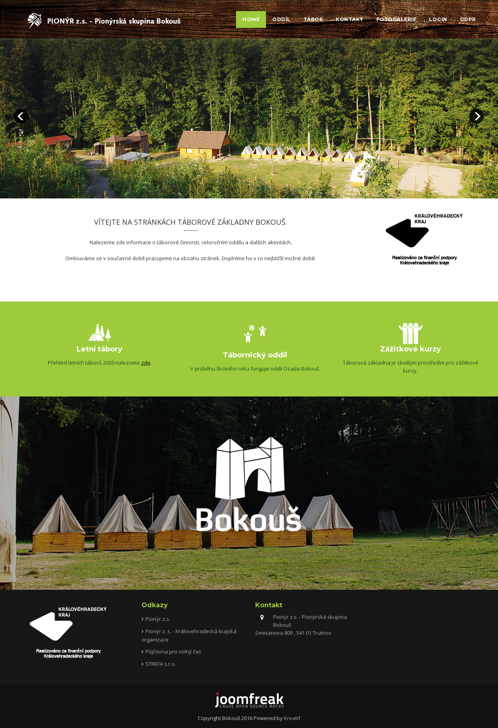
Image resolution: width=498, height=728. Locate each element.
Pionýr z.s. (158, 618)
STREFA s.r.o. (161, 663)
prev (21, 116)
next (476, 116)
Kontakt (350, 19)
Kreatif (292, 718)
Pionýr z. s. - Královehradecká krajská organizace (189, 635)
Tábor (313, 19)
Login (438, 19)
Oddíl (281, 19)
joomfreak (249, 700)
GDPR (468, 19)
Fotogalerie (396, 19)
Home (251, 19)
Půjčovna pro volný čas (173, 651)
